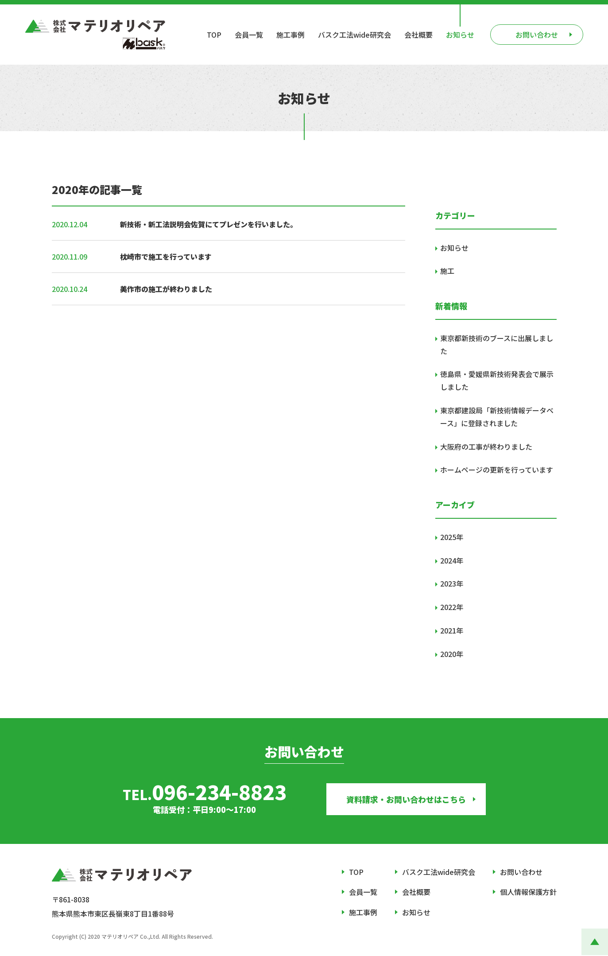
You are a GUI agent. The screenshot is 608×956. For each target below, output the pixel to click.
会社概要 (418, 34)
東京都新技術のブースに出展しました (496, 344)
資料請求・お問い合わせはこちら (406, 799)
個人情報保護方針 (528, 891)
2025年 (451, 537)
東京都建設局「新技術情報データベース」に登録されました (497, 416)
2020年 (451, 654)
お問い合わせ (521, 872)
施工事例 (290, 34)
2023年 (451, 583)
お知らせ (460, 34)
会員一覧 (249, 34)
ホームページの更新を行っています (496, 469)
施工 (447, 270)
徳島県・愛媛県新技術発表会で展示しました (497, 380)
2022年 (451, 607)
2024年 (451, 560)
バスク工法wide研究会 (354, 34)
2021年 (451, 630)
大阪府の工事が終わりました (486, 446)
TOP (214, 34)
